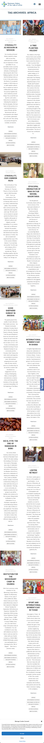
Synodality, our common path (10, 178)
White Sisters (10, 145)
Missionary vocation (13, 305)
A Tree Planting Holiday (33, 48)
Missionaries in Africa (11, 133)
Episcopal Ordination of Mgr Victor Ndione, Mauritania (33, 191)
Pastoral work (13, 40)
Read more (10, 127)
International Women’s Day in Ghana (33, 342)
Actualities (7, 40)
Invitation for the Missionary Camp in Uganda (10, 579)
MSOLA (10, 140)
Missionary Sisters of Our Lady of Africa (11, 137)
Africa (10, 131)
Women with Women (36, 336)
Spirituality (10, 42)
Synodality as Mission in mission (10, 47)
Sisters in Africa (10, 142)
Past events (13, 571)
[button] (41, 721)
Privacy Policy (22, 741)
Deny (22, 738)
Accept (22, 733)
